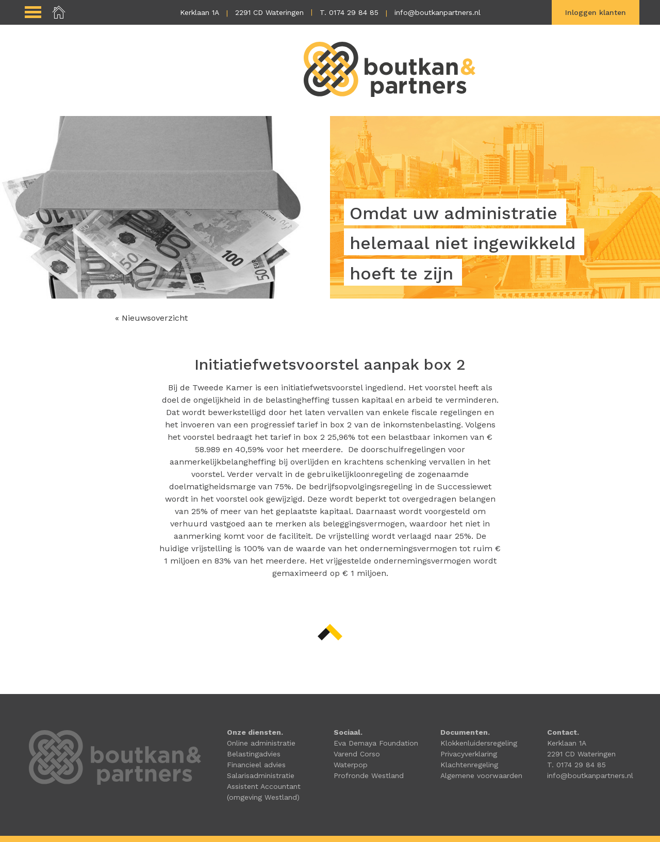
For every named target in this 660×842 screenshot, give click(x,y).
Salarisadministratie (260, 775)
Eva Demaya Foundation (376, 743)
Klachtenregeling (469, 765)
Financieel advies (256, 765)
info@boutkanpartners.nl (437, 12)
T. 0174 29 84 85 (349, 12)
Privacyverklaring (468, 754)
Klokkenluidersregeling (478, 743)
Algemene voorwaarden (481, 775)
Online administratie (261, 743)
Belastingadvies (253, 754)
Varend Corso (357, 754)
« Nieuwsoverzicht (151, 318)
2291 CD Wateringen (269, 12)
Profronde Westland (369, 775)
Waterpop (351, 765)
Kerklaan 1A (199, 12)
